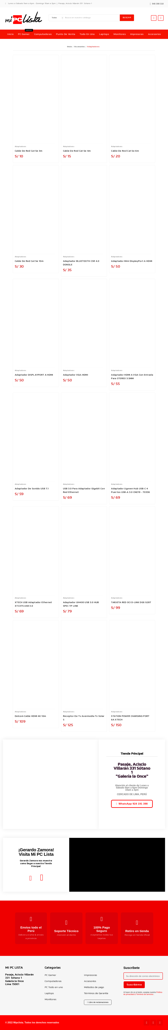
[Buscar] (92, 17)
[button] (156, 3)
